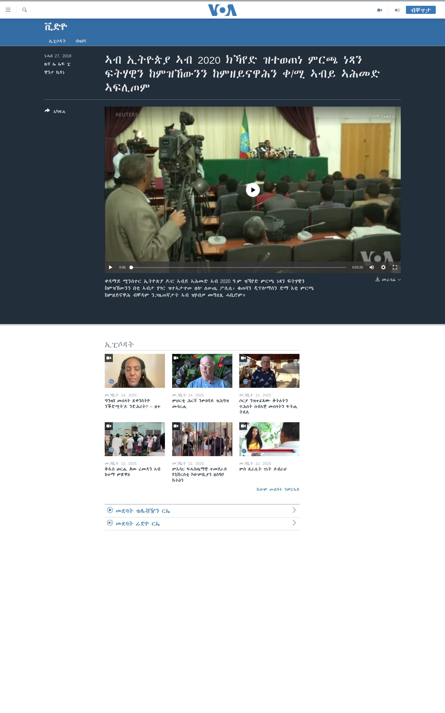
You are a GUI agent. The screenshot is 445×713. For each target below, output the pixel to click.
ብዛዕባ (80, 41)
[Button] (55, 112)
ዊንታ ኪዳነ (54, 72)
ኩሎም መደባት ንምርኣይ (278, 489)
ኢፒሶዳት (57, 41)
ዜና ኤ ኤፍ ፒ (57, 64)
